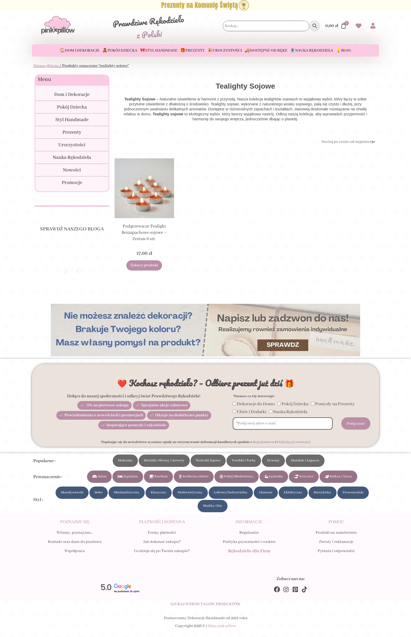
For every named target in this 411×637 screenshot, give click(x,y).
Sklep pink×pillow (221, 633)
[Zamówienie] (346, 142)
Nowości (72, 170)
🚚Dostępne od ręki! (266, 50)
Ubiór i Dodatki (251, 412)
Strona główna (46, 65)
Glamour (266, 494)
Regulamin (249, 537)
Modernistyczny (190, 494)
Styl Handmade (72, 120)
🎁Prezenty (192, 50)
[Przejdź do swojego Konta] (372, 26)
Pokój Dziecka (72, 107)
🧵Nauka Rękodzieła (311, 50)
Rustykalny (322, 494)
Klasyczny (158, 494)
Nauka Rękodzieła (72, 157)
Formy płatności (162, 537)
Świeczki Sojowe (208, 460)
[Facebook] (276, 595)
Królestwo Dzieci (193, 477)
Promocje (72, 183)
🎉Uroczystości (224, 50)
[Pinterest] (295, 595)
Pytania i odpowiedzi (336, 555)
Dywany (273, 460)
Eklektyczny (293, 494)
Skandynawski (72, 494)
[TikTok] (304, 595)
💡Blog (343, 50)
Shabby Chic (212, 509)
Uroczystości (71, 145)
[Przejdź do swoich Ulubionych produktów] (358, 26)
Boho (98, 494)
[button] (77, 271)
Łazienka (274, 477)
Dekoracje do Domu (256, 404)
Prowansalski (353, 494)
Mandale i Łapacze (305, 460)
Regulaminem (263, 442)
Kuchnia (158, 477)
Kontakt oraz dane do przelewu (75, 546)
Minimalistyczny (126, 494)
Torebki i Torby (244, 460)
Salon (99, 477)
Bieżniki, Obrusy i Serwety (164, 460)
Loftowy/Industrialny (231, 494)
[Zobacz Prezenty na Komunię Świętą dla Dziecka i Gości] (205, 5)
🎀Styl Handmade (158, 50)
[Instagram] (286, 595)
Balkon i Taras (338, 477)
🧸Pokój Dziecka (119, 50)
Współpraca (74, 555)
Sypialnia (128, 477)
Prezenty (71, 132)
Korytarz (303, 477)
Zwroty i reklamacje (336, 546)
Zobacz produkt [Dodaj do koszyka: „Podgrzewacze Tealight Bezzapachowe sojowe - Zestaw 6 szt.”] (144, 266)
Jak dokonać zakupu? (162, 546)
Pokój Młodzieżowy (236, 477)
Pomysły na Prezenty (335, 404)
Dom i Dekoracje (72, 94)
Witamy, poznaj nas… (75, 537)
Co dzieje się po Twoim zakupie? (162, 555)
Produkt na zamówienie (336, 537)
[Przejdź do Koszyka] (336, 26)
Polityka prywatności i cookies (249, 546)
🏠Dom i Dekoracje (80, 50)
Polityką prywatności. (294, 442)
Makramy (125, 460)
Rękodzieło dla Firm (249, 555)
